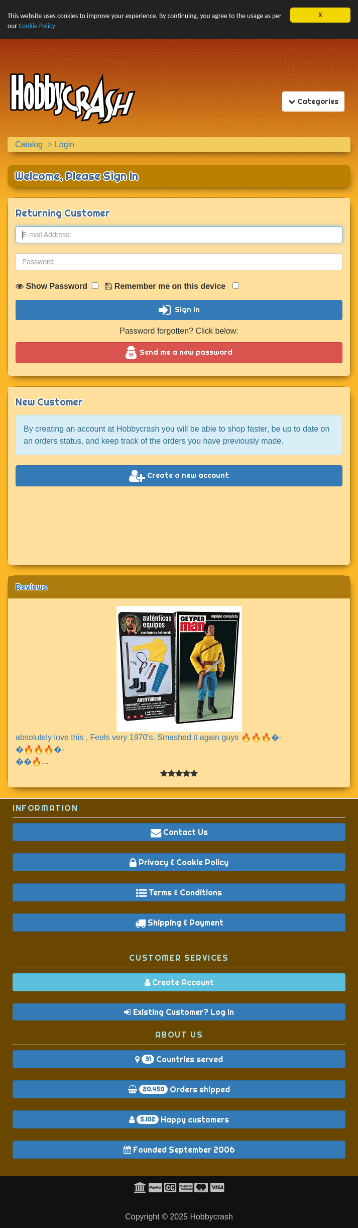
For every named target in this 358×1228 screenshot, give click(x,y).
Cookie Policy (37, 26)
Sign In (179, 310)
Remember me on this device (171, 286)
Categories (316, 101)
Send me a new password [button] (179, 353)
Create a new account (179, 476)
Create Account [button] (179, 982)
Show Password (57, 286)
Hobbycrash (211, 1216)
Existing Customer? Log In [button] (179, 1012)
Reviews (31, 587)
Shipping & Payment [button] (179, 922)
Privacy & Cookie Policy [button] (179, 862)
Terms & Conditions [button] (179, 892)
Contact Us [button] (179, 832)
